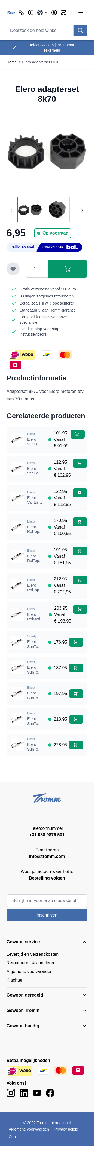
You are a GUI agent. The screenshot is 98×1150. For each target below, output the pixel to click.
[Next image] (80, 150)
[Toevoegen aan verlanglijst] (13, 268)
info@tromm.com (47, 856)
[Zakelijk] (30, 12)
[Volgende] (81, 210)
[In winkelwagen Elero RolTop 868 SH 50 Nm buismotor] (80, 580)
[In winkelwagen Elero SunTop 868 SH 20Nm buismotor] (76, 668)
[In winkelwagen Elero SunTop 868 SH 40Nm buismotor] (76, 719)
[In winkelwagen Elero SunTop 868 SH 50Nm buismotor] (76, 745)
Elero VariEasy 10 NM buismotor (35, 446)
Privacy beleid (66, 1129)
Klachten (15, 980)
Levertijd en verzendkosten (33, 954)
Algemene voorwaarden (30, 971)
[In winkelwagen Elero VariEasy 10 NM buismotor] (78, 434)
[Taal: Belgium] (42, 12)
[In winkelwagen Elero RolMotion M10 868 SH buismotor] (80, 609)
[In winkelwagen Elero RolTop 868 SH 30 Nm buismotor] (80, 551)
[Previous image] (14, 150)
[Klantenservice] (21, 12)
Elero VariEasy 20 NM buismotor (35, 475)
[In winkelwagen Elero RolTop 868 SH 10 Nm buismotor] (80, 521)
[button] (47, 942)
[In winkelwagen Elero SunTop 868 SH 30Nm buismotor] (76, 693)
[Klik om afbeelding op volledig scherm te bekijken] (47, 150)
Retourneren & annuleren (31, 963)
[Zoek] (80, 30)
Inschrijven (46, 915)
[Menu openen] (80, 12)
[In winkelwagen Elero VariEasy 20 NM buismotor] (80, 463)
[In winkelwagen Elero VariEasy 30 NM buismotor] (80, 492)
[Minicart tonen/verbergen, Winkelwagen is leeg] (63, 12)
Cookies (16, 1137)
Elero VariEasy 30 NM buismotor (35, 505)
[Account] (54, 12)
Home (12, 62)
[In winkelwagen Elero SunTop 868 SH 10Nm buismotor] (76, 642)
